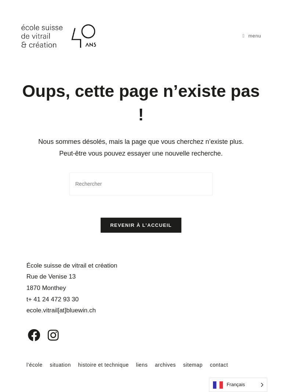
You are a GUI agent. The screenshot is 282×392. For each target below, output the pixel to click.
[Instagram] (48, 335)
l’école (34, 365)
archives (165, 365)
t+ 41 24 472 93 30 (52, 299)
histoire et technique (103, 365)
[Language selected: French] (238, 385)
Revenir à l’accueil (141, 225)
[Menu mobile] (252, 36)
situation (60, 365)
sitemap (193, 365)
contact (219, 365)
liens (142, 365)
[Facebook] (29, 335)
